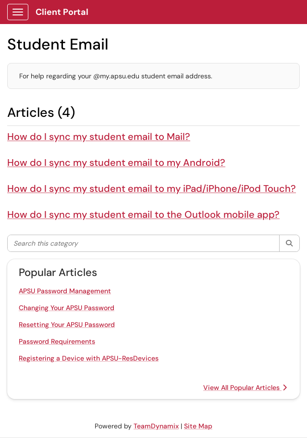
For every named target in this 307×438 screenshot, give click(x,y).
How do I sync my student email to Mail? (98, 136)
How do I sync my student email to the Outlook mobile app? (143, 214)
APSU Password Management (65, 291)
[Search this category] (144, 243)
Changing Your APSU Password (66, 307)
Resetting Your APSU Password (67, 324)
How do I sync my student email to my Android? (116, 162)
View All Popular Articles (245, 387)
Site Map (198, 426)
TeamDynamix (156, 426)
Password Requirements (57, 341)
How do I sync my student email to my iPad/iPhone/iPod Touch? (151, 188)
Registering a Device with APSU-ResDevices (89, 358)
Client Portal (62, 12)
